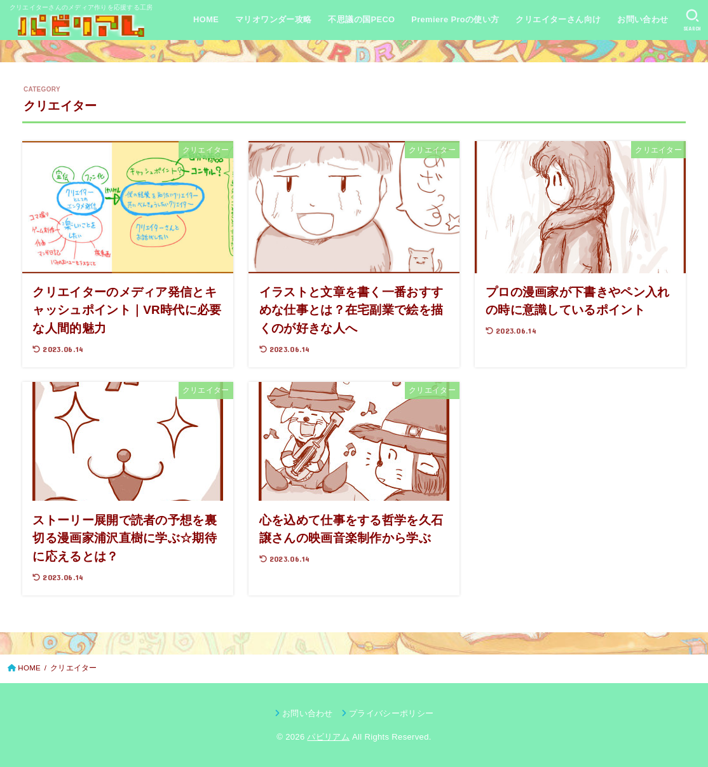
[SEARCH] (692, 20)
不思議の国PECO (361, 19)
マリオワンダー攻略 (273, 19)
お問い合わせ (642, 19)
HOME (206, 19)
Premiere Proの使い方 (455, 19)
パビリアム (328, 737)
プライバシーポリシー (391, 713)
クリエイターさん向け (558, 19)
